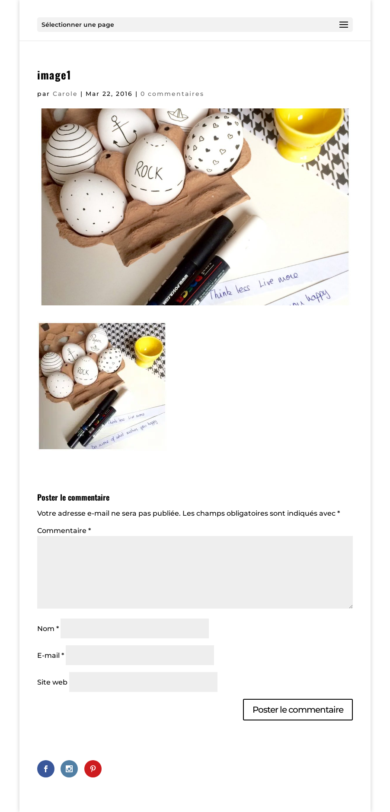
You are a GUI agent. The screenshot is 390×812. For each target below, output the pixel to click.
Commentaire (64, 531)
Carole (65, 94)
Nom (48, 629)
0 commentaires (172, 94)
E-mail (50, 655)
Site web (52, 682)
